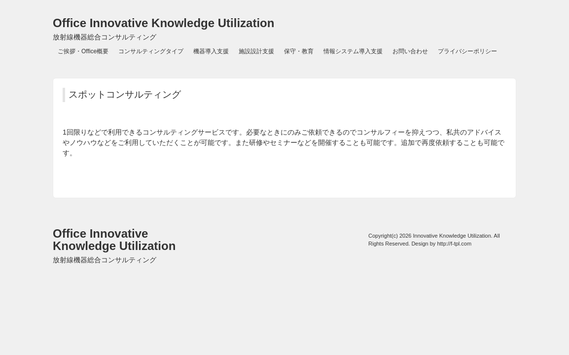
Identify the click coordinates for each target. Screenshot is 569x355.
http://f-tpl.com (454, 244)
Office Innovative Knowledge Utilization (163, 28)
